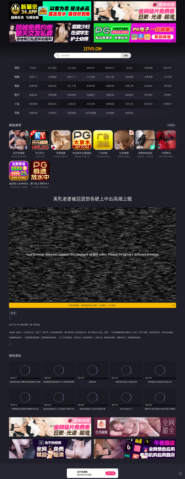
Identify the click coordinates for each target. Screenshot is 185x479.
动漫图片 (91, 94)
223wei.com (93, 48)
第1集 (13, 313)
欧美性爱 (91, 85)
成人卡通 (72, 85)
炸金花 (129, 67)
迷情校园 (110, 103)
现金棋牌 (148, 67)
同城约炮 (33, 112)
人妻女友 (72, 103)
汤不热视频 (91, 112)
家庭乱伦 (52, 103)
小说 (17, 104)
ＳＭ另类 (168, 76)
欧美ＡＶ (72, 76)
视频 (17, 76)
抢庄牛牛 (168, 67)
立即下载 (110, 473)
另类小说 (129, 103)
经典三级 (129, 85)
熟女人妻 (110, 76)
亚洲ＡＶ (33, 76)
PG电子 (33, 67)
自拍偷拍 (52, 76)
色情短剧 (129, 112)
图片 (17, 94)
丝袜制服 (129, 76)
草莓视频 (72, 112)
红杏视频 (110, 112)
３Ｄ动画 (91, 76)
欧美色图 (72, 94)
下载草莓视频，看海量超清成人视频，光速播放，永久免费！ (121, 305)
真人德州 (52, 67)
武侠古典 (91, 103)
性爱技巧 (168, 103)
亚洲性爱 (33, 85)
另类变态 (168, 85)
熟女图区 (148, 94)
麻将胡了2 (110, 67)
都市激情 (33, 103)
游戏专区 (91, 67)
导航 (17, 113)
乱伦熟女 (148, 85)
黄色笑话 (148, 103)
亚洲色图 (52, 94)
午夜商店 (52, 112)
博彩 (17, 67)
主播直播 (148, 76)
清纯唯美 (129, 94)
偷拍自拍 (52, 85)
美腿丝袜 (110, 94)
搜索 (126, 55)
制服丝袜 (110, 85)
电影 (17, 85)
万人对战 (72, 67)
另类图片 (168, 94)
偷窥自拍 (33, 94)
